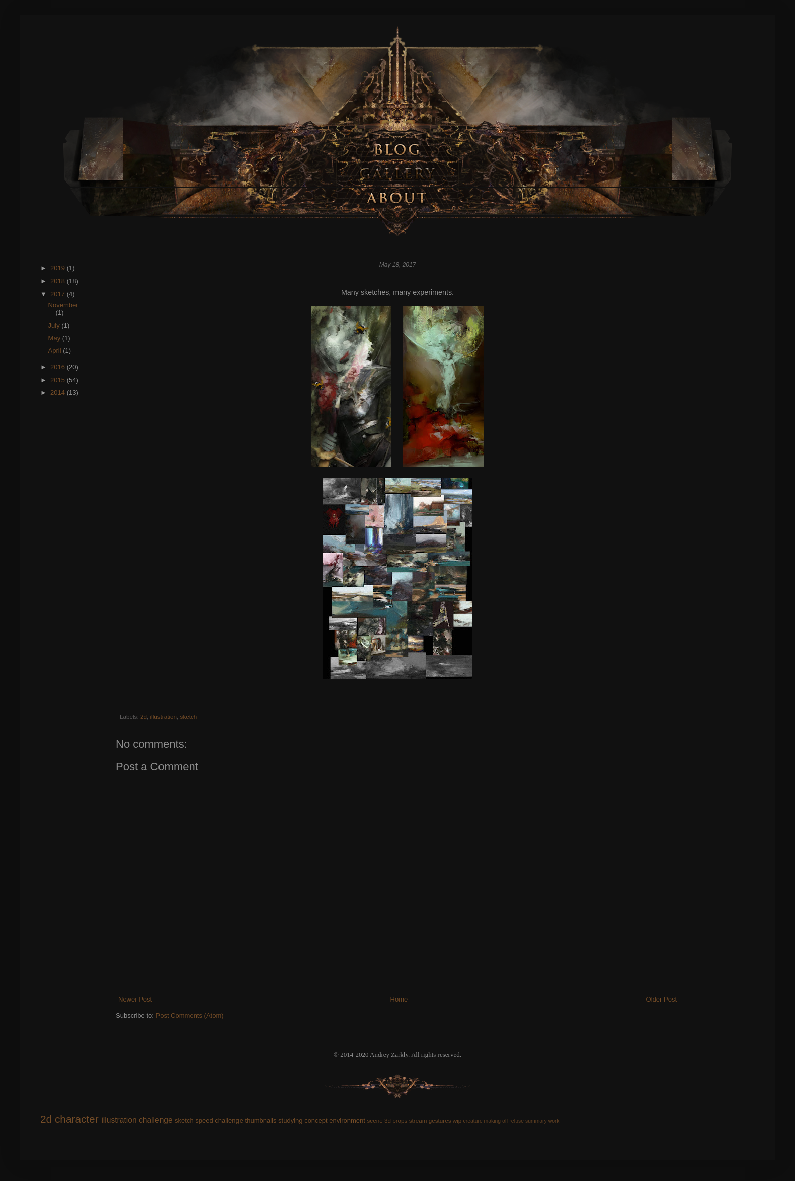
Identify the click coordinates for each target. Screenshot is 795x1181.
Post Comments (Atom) (190, 1015)
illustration (163, 716)
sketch (188, 716)
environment (347, 1120)
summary (536, 1121)
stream (418, 1120)
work (554, 1121)
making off (496, 1121)
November (63, 305)
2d (143, 716)
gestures (440, 1120)
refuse (516, 1121)
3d (387, 1120)
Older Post (661, 999)
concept (316, 1120)
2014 (58, 392)
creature (473, 1121)
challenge (156, 1120)
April (55, 350)
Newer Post (135, 999)
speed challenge (219, 1120)
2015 (58, 380)
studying (290, 1120)
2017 (58, 294)
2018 (58, 281)
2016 (58, 367)
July (55, 325)
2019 (58, 268)
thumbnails (261, 1120)
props (399, 1120)
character (77, 1119)
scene (374, 1120)
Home (399, 999)
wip (457, 1120)
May (55, 338)
